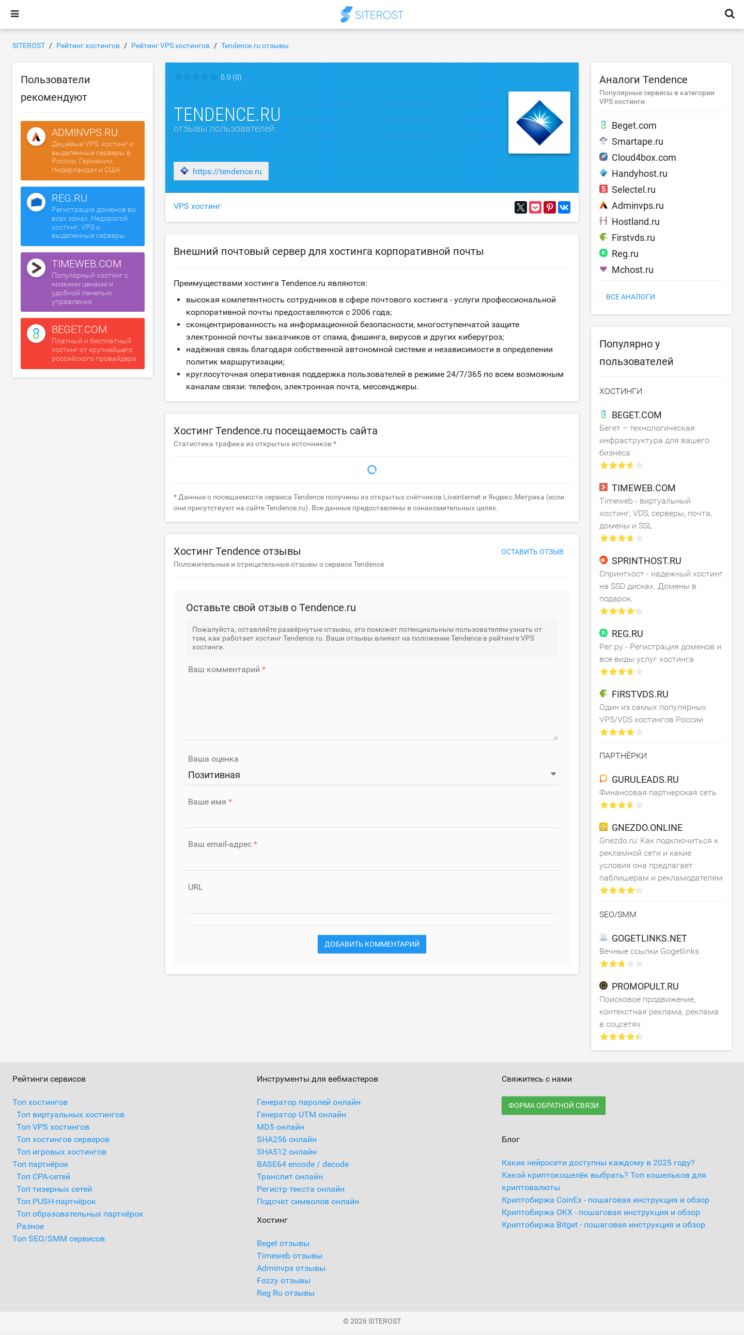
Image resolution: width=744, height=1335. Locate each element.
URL (195, 887)
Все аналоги (630, 297)
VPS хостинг (197, 206)
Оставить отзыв (532, 552)
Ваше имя (207, 802)
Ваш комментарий (224, 669)
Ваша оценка (213, 759)
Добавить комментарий (372, 944)
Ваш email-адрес (220, 844)
